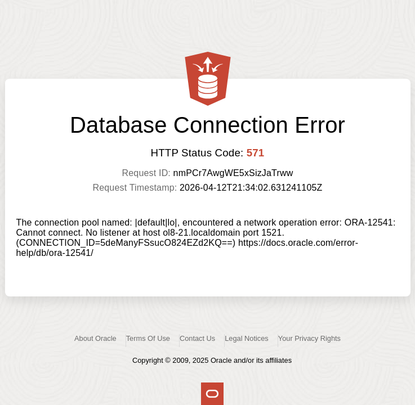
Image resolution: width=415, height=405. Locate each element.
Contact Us (197, 338)
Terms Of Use (148, 338)
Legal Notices (247, 338)
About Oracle (95, 338)
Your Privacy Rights (309, 338)
